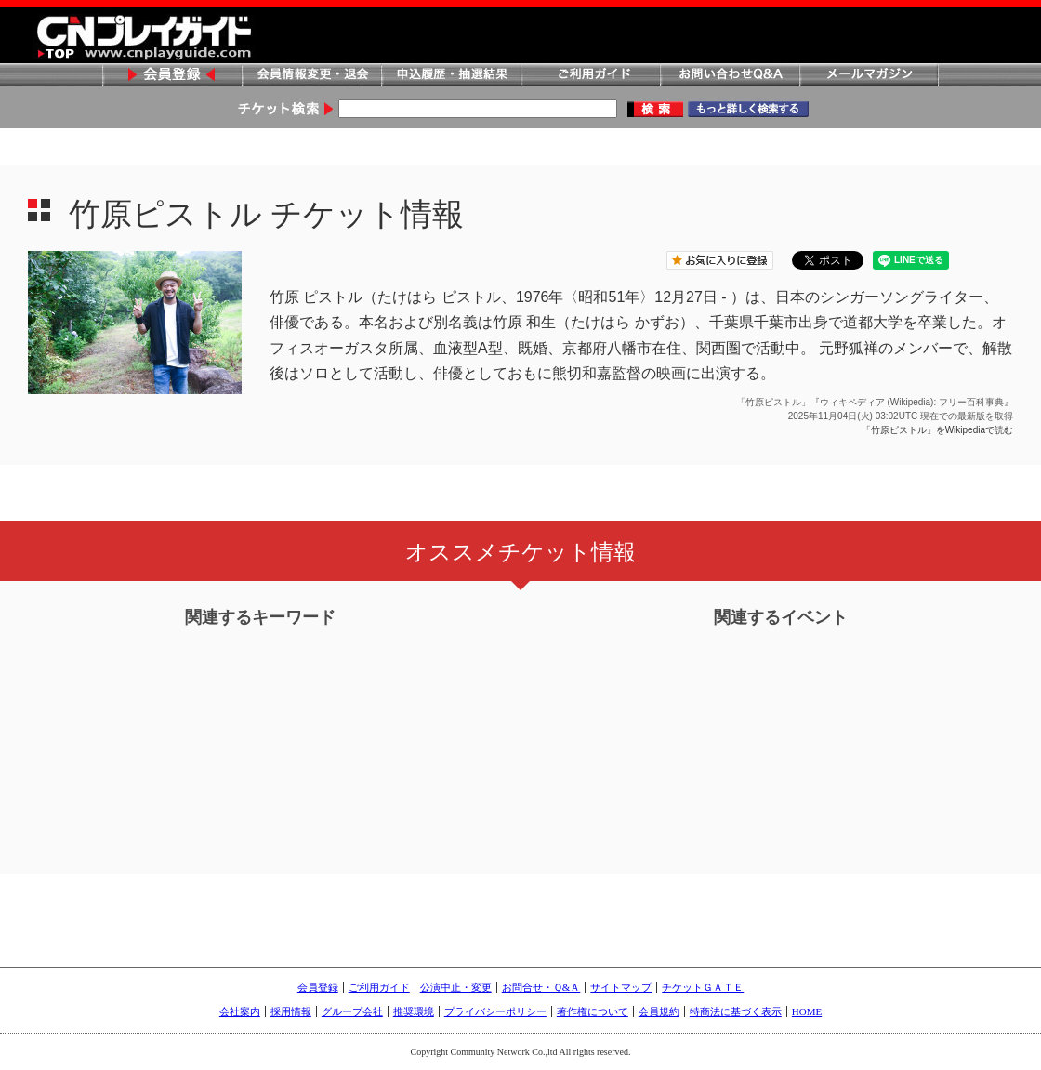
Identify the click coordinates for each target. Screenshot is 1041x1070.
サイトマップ (621, 987)
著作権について (592, 1011)
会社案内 (239, 1011)
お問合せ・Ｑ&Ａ (541, 987)
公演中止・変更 (456, 987)
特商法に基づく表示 (736, 1011)
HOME (807, 1011)
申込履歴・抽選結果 (450, 75)
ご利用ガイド (590, 75)
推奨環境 (413, 1011)
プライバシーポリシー (495, 1011)
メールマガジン (869, 75)
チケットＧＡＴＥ (703, 987)
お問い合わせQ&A (729, 75)
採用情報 (290, 1011)
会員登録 (172, 75)
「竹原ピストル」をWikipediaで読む (937, 430)
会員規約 (659, 1011)
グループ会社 (352, 1011)
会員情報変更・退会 (311, 75)
